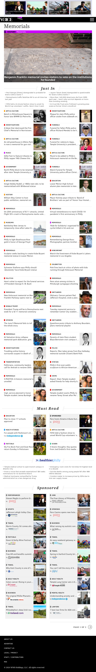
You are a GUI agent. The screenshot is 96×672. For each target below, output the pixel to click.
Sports (11, 509)
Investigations (58, 111)
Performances (14, 495)
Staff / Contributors (13, 657)
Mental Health (58, 593)
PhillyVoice (6, 19)
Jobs (54, 495)
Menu (92, 20)
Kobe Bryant (57, 250)
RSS (5, 661)
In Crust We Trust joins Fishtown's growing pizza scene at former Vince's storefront (69, 105)
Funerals (56, 125)
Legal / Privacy (11, 652)
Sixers (54, 444)
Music (8, 153)
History (11, 31)
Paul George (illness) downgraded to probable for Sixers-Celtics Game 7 (25, 93)
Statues (55, 362)
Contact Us (9, 648)
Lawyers (55, 607)
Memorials (21, 31)
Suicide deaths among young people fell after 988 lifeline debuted (69, 472)
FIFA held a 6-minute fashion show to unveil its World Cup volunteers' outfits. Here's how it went (24, 105)
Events (20, 18)
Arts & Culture (12, 111)
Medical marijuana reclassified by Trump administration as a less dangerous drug (20, 477)
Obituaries (56, 292)
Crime (54, 376)
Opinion (9, 320)
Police (54, 348)
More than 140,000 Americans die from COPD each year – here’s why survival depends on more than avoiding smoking (68, 99)
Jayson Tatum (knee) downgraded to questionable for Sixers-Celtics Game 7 (69, 93)
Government (11, 167)
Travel (10, 523)
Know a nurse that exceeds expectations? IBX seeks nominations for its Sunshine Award (24, 472)
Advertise (8, 643)
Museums (10, 222)
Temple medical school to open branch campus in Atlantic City (23, 468)
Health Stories (12, 430)
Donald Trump (12, 306)
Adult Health (13, 579)
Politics (9, 278)
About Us (8, 639)
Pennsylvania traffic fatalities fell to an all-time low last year (26, 98)
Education (56, 180)
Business (56, 523)
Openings (56, 509)
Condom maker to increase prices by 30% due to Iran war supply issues (69, 477)
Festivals (10, 444)
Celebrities (57, 264)
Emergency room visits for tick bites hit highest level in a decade (70, 468)
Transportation (13, 362)
